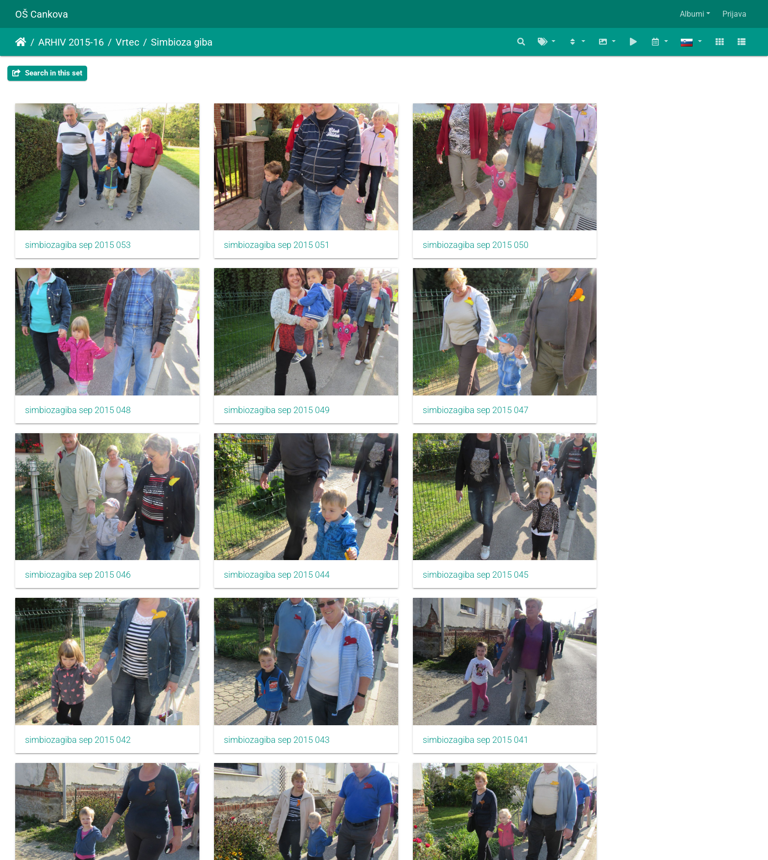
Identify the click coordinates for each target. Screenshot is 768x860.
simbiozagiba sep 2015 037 (454, 710)
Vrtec (127, 42)
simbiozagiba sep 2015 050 (454, 238)
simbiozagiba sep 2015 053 (78, 238)
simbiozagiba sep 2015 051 (266, 238)
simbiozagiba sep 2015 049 (78, 395)
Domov (20, 42)
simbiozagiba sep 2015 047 (266, 395)
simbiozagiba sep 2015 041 (642, 553)
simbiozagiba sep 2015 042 (266, 553)
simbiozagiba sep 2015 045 (78, 553)
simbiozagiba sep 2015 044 (642, 395)
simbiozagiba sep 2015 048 (642, 238)
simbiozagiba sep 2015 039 (266, 710)
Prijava (734, 14)
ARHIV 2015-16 (71, 42)
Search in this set (47, 73)
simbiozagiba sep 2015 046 (454, 395)
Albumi (692, 14)
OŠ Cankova (41, 14)
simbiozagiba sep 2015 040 (78, 710)
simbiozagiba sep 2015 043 (454, 553)
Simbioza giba (182, 42)
